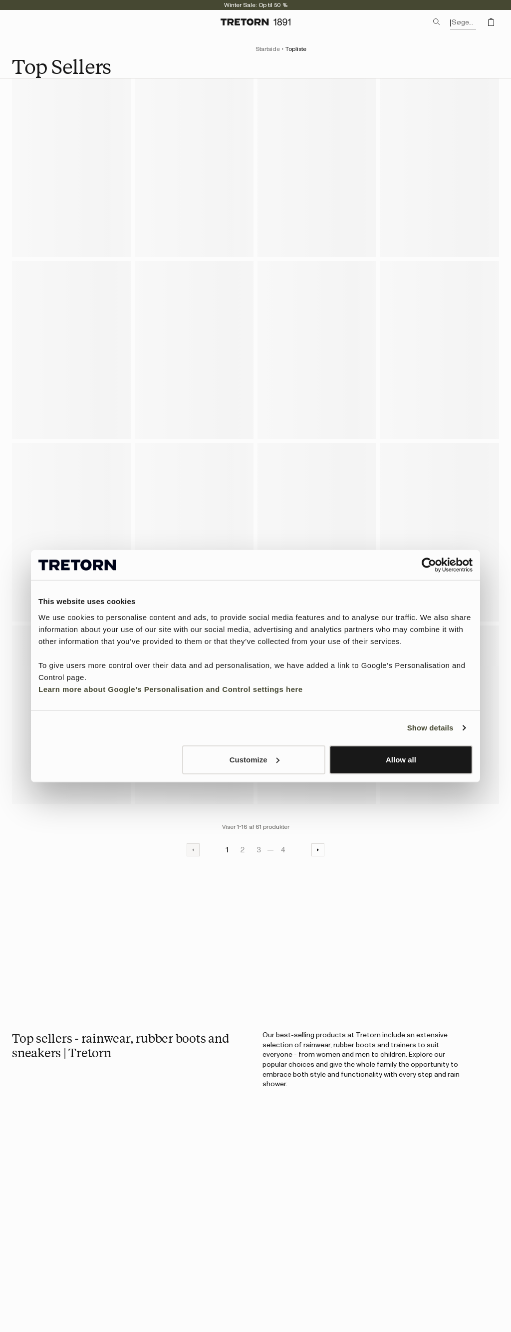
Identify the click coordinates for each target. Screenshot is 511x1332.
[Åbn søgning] (437, 22)
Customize (254, 759)
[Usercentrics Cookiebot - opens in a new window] (429, 565)
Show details (430, 727)
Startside (268, 49)
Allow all (401, 759)
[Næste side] (317, 849)
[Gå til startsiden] (255, 21)
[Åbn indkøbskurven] (491, 22)
